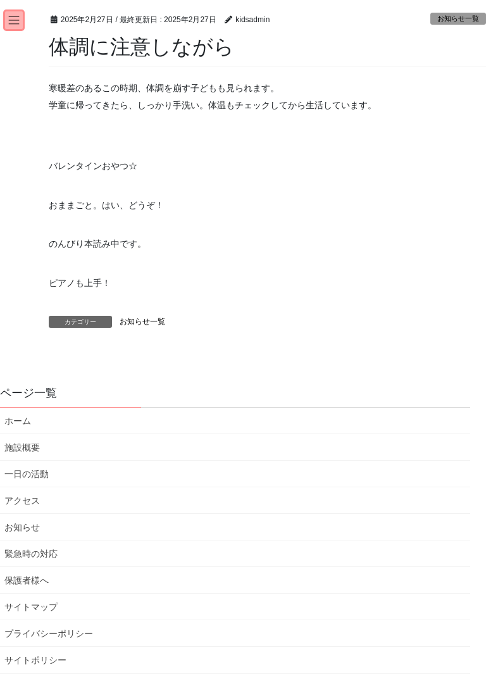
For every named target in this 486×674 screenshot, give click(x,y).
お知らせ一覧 (458, 18)
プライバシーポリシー (48, 633)
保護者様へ (26, 580)
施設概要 (22, 447)
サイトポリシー (35, 660)
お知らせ (22, 527)
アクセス (22, 501)
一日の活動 (26, 474)
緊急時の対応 (31, 554)
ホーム (17, 421)
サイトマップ (31, 607)
